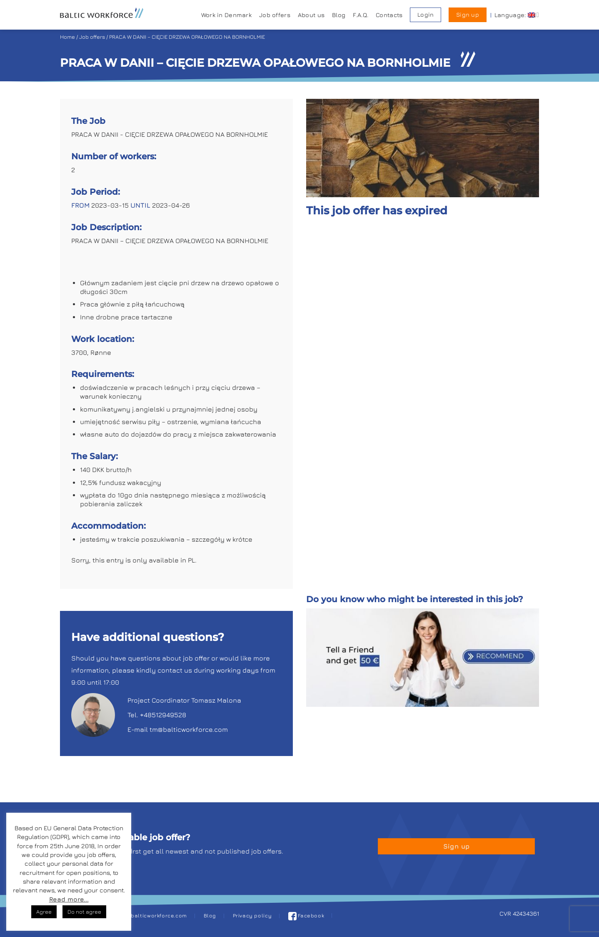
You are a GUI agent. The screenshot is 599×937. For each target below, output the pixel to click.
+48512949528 (163, 714)
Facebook (306, 915)
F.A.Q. (360, 14)
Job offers (274, 14)
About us (311, 14)
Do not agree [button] (84, 911)
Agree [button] (44, 911)
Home (67, 37)
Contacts (389, 14)
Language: (516, 15)
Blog (338, 14)
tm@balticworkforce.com (189, 729)
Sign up (467, 14)
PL (191, 560)
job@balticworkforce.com (152, 915)
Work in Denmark (226, 14)
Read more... (69, 899)
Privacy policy (252, 915)
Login (425, 14)
